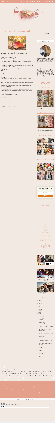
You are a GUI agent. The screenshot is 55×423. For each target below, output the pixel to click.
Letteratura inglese (5, 375)
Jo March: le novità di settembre (45, 327)
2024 (39, 303)
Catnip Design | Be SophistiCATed (34, 399)
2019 (39, 310)
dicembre (41, 315)
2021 (39, 307)
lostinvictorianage (12, 369)
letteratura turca (29, 373)
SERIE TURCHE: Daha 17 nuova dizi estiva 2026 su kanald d (46, 293)
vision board (48, 375)
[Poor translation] (4, 406)
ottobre (40, 318)
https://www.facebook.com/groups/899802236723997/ (22, 60)
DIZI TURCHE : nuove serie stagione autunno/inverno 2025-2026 (46, 267)
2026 (39, 300)
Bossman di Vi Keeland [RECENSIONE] (46, 326)
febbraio (40, 353)
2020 (39, 309)
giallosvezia (21, 371)
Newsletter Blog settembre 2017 (45, 346)
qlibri (41, 373)
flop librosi (3, 369)
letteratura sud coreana (30, 377)
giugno (40, 348)
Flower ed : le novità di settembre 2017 (46, 333)
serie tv (21, 373)
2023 (39, 304)
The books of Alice (22, 399)
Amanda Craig (4, 377)
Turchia (3, 373)
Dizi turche (47, 371)
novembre (41, 316)
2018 (39, 312)
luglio (40, 347)
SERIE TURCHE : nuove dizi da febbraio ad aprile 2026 (46, 280)
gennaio (40, 354)
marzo (40, 351)
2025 (39, 301)
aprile (40, 350)
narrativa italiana (4, 371)
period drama (40, 375)
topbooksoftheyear (38, 371)
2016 (39, 356)
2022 (39, 306)
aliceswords (13, 371)
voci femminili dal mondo (12, 373)
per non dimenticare (22, 375)
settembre (41, 319)
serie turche (13, 375)
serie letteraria (29, 371)
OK (42, 422)
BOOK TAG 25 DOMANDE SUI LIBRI (46, 332)
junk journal (43, 369)
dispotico (39, 377)
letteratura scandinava (34, 369)
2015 (39, 357)
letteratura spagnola (19, 377)
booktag (11, 377)
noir (36, 373)
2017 (39, 313)
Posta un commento (6, 120)
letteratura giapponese (22, 369)
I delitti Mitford (31, 375)
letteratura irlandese (47, 377)
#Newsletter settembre (11, 106)
